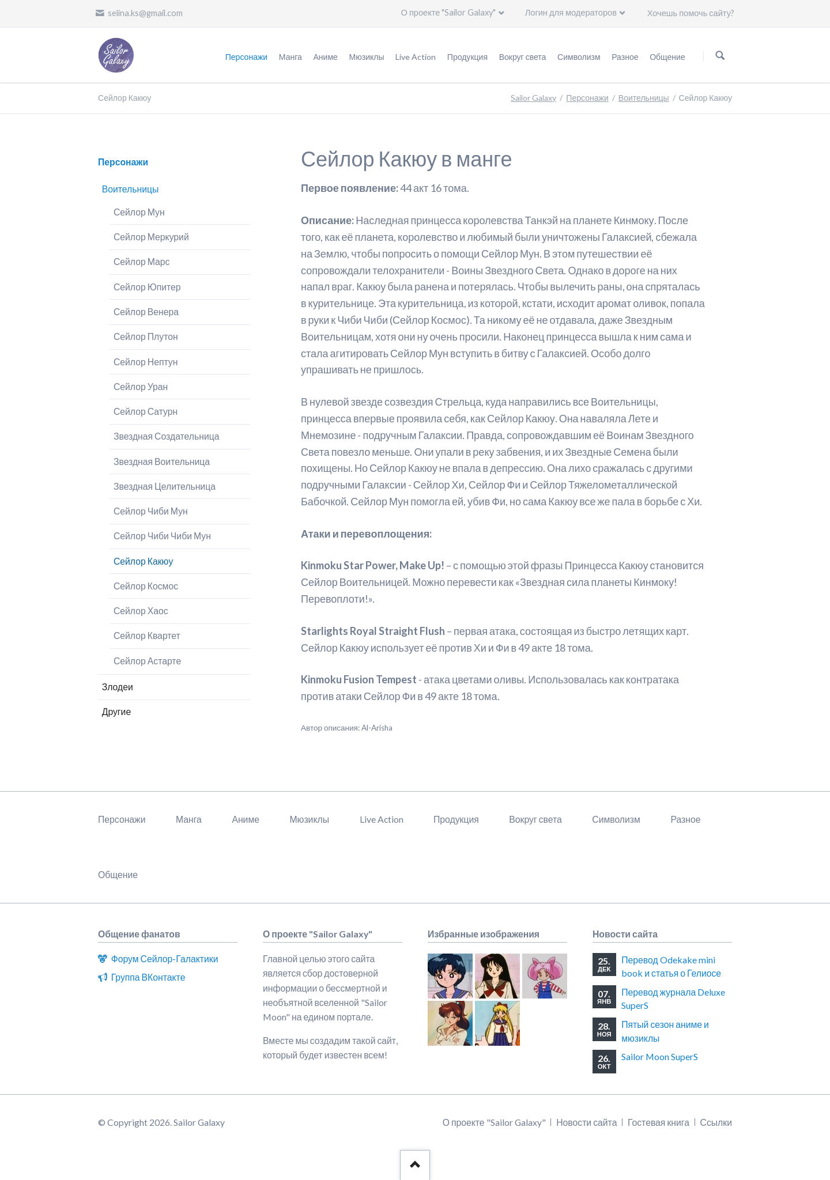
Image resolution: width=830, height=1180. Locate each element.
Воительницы (643, 98)
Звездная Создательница (167, 435)
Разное (685, 819)
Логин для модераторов (571, 12)
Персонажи (587, 98)
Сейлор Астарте (147, 660)
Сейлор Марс (142, 261)
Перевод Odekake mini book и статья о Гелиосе (671, 966)
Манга (189, 819)
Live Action (381, 819)
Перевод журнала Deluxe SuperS (673, 998)
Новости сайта (586, 1122)
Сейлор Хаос (141, 610)
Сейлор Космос (146, 585)
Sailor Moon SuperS (659, 1056)
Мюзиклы (309, 819)
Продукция (456, 819)
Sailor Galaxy (533, 98)
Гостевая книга (658, 1122)
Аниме (245, 819)
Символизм (616, 819)
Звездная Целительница (165, 486)
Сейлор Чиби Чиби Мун (162, 535)
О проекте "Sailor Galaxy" (448, 12)
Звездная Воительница (162, 461)
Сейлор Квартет (147, 635)
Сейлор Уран (141, 386)
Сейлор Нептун (146, 361)
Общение (118, 874)
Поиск (720, 56)
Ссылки (716, 1122)
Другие (116, 711)
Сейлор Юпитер (147, 286)
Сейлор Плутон (146, 336)
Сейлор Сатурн (146, 411)
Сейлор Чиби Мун (151, 510)
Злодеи (117, 686)
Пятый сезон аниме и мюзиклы (665, 1031)
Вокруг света (535, 819)
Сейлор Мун (139, 211)
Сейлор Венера (146, 311)
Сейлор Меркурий (151, 236)
